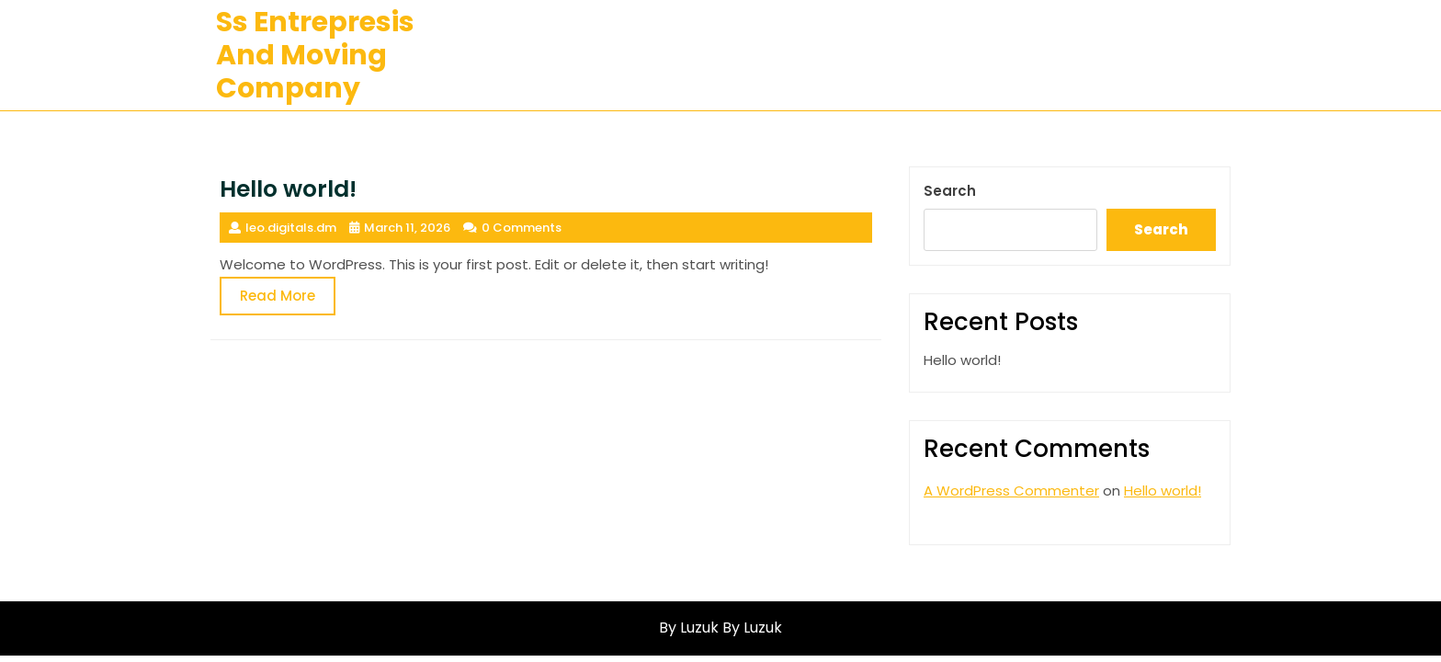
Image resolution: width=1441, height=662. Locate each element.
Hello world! (962, 360)
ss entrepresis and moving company (315, 55)
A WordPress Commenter (1011, 490)
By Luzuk (752, 627)
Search (950, 190)
